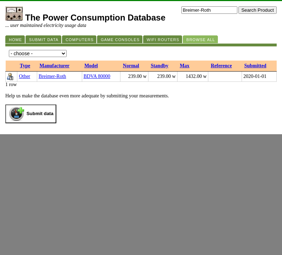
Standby (159, 65)
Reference (221, 65)
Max (184, 65)
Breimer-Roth (52, 76)
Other (24, 76)
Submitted (255, 65)
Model (91, 65)
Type (25, 65)
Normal (131, 65)
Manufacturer (55, 65)
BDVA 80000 (97, 76)
